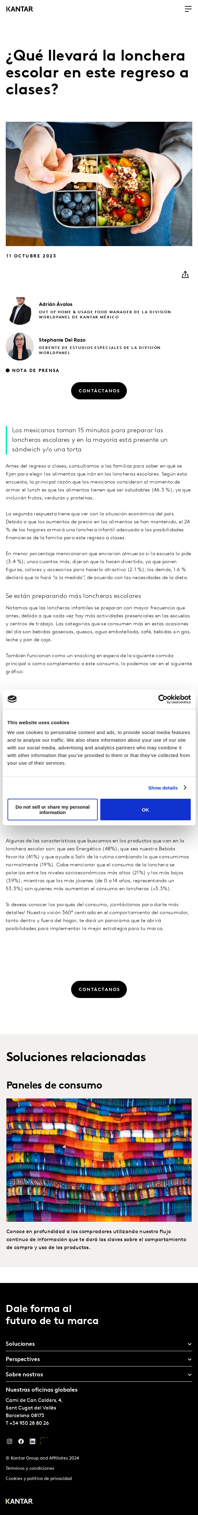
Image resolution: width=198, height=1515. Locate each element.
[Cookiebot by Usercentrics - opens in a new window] (163, 699)
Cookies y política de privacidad (39, 1478)
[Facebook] (21, 1443)
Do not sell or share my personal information (53, 809)
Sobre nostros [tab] (24, 1375)
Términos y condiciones (30, 1468)
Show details (163, 787)
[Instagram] (9, 1443)
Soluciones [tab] (20, 1344)
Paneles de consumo (54, 1114)
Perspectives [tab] (23, 1360)
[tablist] (99, 1399)
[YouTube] (44, 1443)
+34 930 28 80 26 (29, 1423)
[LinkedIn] (32, 1443)
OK (145, 809)
